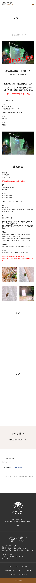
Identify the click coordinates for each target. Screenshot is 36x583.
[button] (33, 4)
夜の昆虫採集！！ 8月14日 (26, 477)
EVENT (17, 566)
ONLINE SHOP (23, 574)
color (20, 580)
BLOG (29, 570)
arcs (9, 566)
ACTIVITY (25, 566)
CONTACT (12, 574)
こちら (6, 558)
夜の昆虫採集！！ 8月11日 (9, 477)
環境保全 (21, 570)
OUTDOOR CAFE (10, 570)
